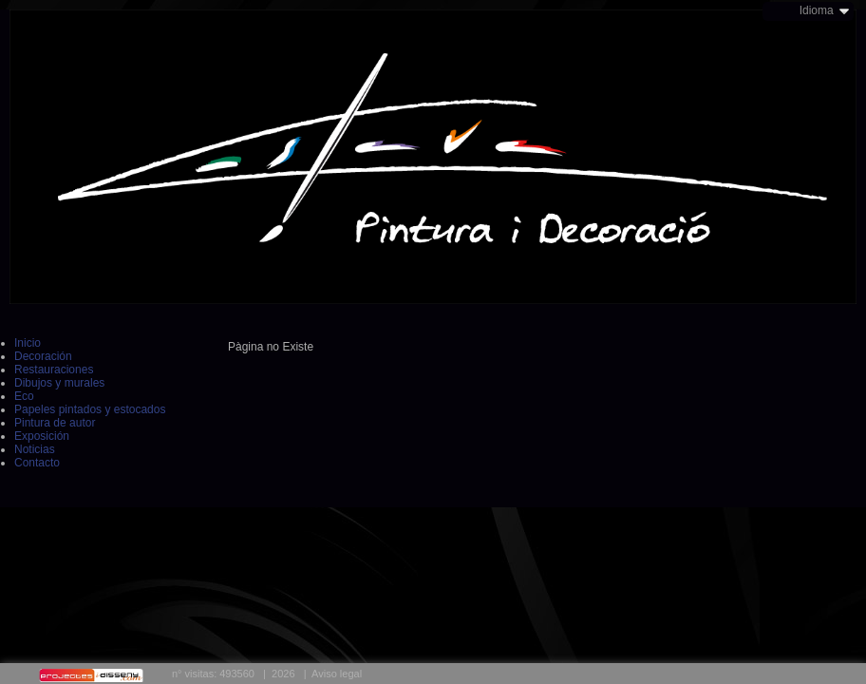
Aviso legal (336, 673)
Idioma (817, 10)
